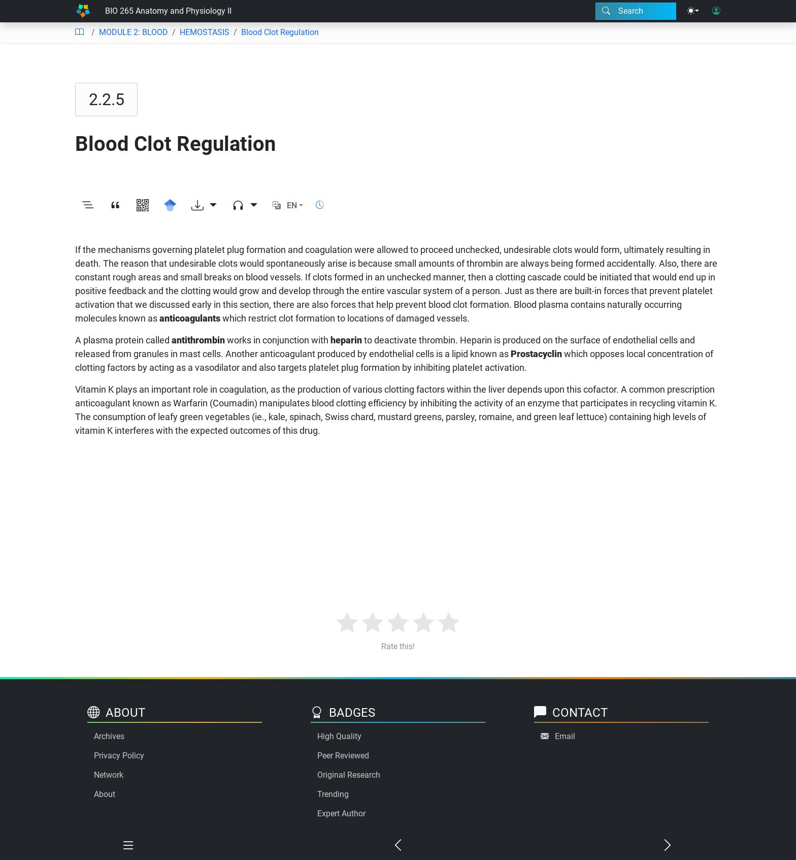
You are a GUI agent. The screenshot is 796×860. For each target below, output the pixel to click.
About (104, 794)
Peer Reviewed (343, 755)
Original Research (348, 775)
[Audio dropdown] (244, 205)
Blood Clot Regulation (280, 32)
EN (292, 205)
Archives (109, 736)
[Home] (82, 11)
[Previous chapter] (398, 846)
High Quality (339, 736)
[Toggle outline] (88, 205)
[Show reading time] (320, 205)
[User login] (716, 11)
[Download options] (204, 205)
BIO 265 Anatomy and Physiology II (168, 11)
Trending (333, 794)
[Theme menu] (693, 11)
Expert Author (341, 813)
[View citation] (115, 205)
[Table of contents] (79, 32)
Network (108, 775)
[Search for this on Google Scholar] (170, 205)
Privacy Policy (119, 755)
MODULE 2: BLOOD (133, 32)
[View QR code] (142, 205)
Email (565, 736)
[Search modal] (635, 11)
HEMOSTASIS (204, 32)
